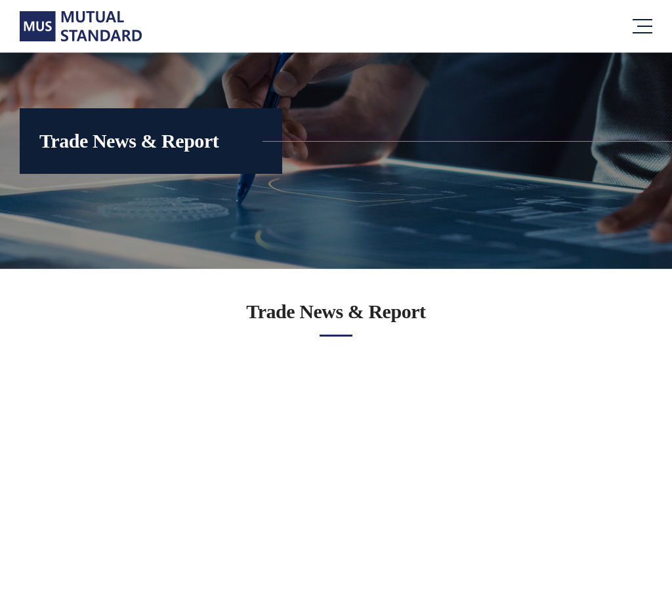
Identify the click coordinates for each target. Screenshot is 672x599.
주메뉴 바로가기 (0, 0)
